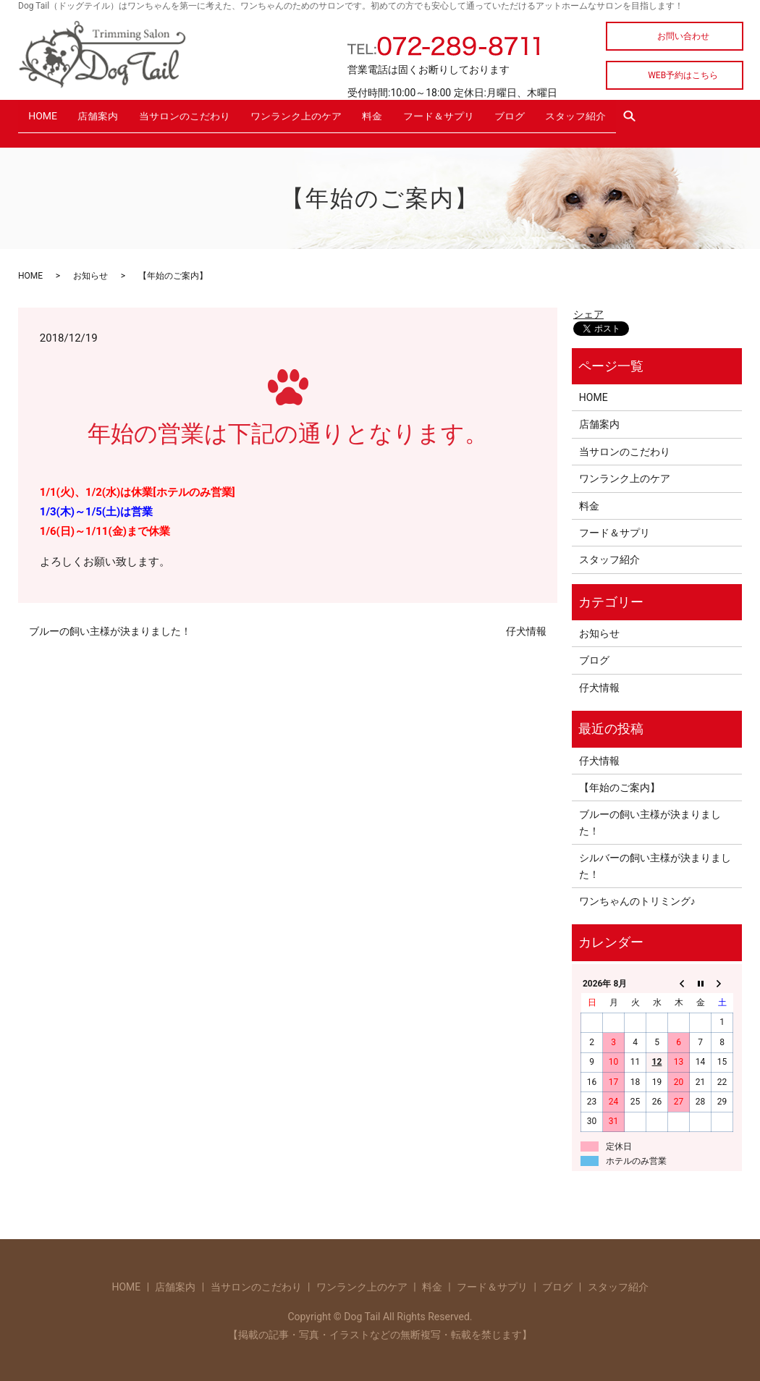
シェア (588, 310)
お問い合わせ (683, 36)
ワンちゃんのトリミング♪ (637, 897)
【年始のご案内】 (619, 783)
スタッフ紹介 (619, 120)
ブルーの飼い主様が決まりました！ (110, 627)
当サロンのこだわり (199, 120)
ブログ (547, 120)
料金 (399, 120)
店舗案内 (106, 120)
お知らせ (90, 272)
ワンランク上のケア (316, 120)
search (682, 121)
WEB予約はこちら (683, 75)
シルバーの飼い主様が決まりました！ (655, 862)
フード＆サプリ (470, 120)
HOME (45, 120)
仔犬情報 (526, 627)
